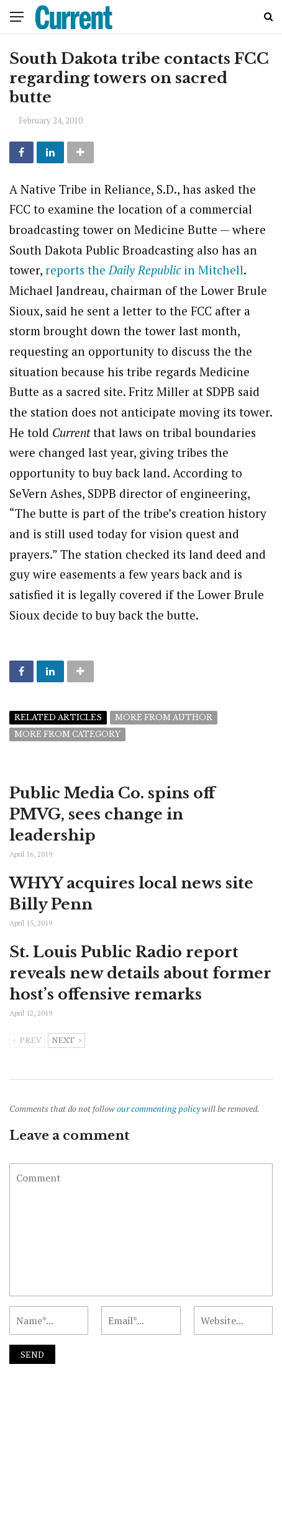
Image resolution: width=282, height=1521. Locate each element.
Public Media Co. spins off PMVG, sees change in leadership (112, 814)
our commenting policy (158, 1108)
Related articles (58, 717)
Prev (27, 1041)
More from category (67, 734)
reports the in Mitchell (144, 270)
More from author (163, 717)
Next (66, 1041)
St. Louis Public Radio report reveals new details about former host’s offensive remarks (140, 973)
